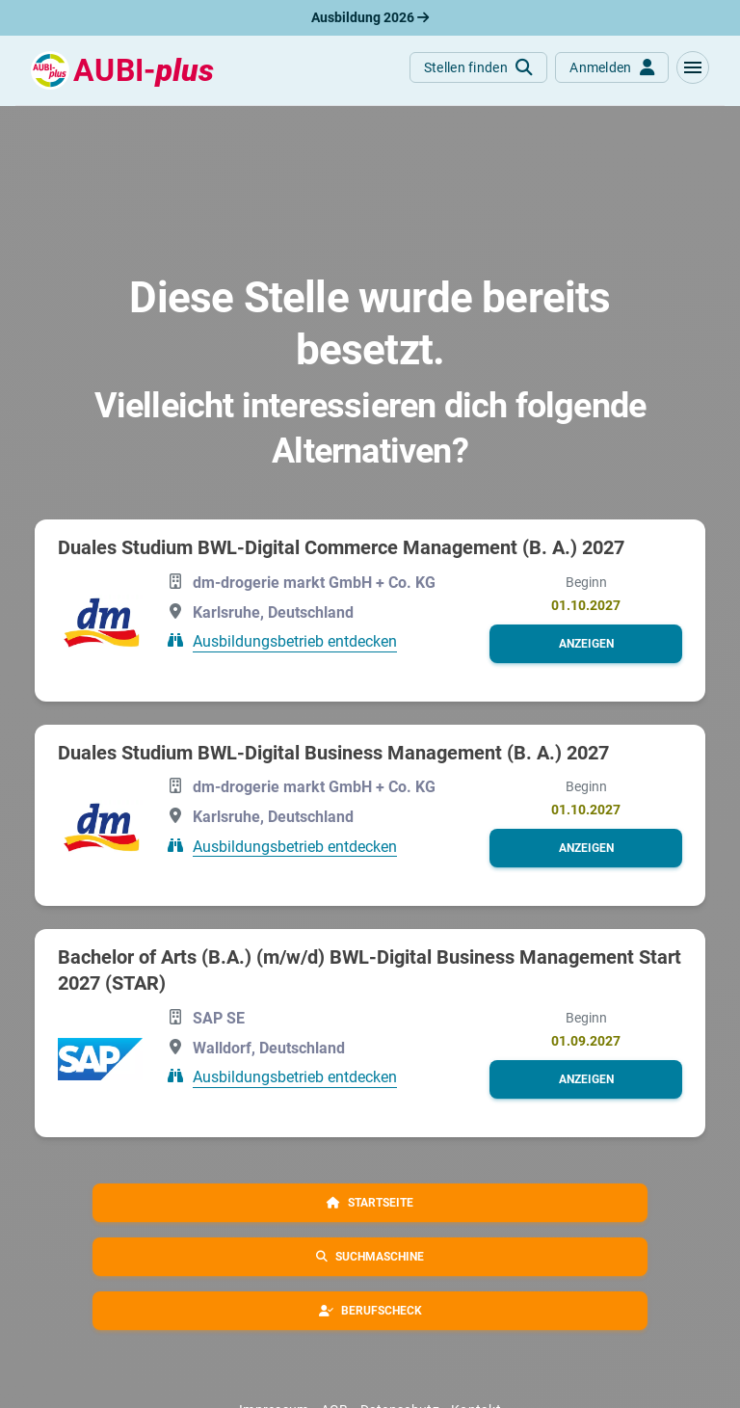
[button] (692, 67)
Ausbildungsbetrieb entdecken (295, 641)
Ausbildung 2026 (370, 17)
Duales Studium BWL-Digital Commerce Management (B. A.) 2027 (341, 547)
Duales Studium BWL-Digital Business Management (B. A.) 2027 (333, 752)
